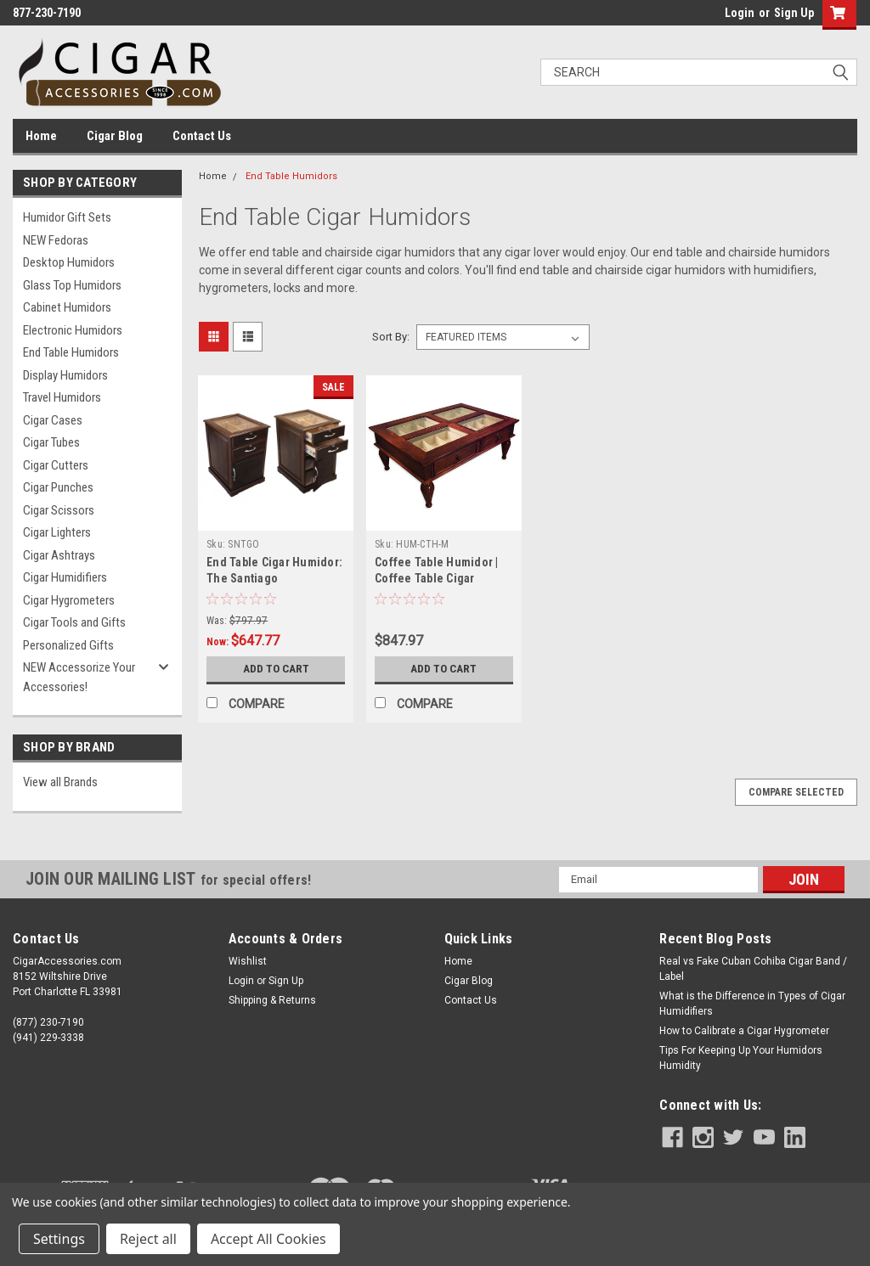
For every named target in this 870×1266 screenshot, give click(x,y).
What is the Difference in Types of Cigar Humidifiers (752, 1003)
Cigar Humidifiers (65, 577)
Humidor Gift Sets (67, 217)
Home (41, 135)
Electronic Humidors (72, 330)
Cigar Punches (58, 487)
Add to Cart (275, 669)
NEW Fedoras (55, 240)
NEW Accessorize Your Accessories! (79, 677)
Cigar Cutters (55, 465)
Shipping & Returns (272, 1000)
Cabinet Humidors (67, 307)
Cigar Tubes (51, 442)
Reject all (148, 1238)
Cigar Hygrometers (69, 600)
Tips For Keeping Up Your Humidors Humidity (740, 1058)
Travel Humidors (62, 397)
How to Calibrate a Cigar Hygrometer (744, 1031)
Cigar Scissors (58, 510)
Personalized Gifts (68, 645)
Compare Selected (796, 792)
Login (739, 13)
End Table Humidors (71, 352)
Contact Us (201, 135)
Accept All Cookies (268, 1238)
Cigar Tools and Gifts (74, 622)
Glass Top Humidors (72, 285)
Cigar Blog (115, 135)
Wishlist (248, 961)
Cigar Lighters (57, 532)
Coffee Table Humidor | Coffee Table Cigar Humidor (437, 578)
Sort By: (391, 336)
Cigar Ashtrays (59, 555)
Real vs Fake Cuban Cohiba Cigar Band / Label (753, 968)
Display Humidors (65, 375)
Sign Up (794, 13)
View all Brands (60, 782)
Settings (59, 1238)
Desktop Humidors (69, 262)
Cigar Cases (52, 420)
